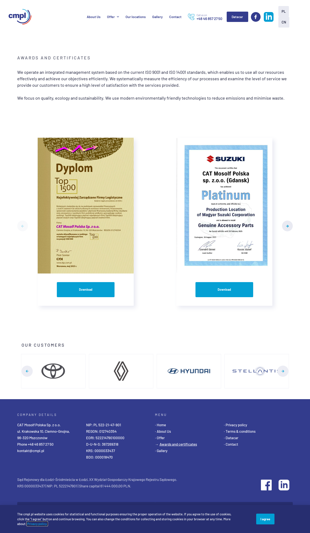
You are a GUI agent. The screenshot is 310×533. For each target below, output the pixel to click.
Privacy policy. (37, 524)
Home (161, 425)
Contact (175, 17)
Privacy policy (236, 425)
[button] (22, 226)
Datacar (237, 17)
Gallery (157, 17)
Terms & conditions (241, 431)
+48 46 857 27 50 (41, 444)
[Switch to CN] (283, 22)
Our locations (136, 17)
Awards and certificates (178, 444)
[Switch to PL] (283, 11)
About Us (94, 17)
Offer (113, 16)
